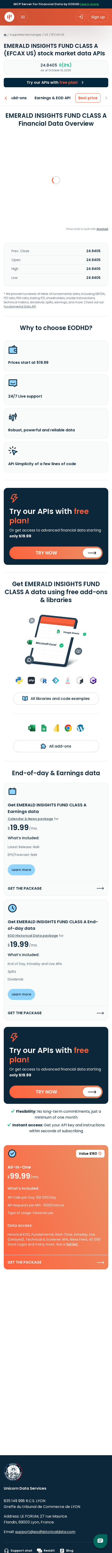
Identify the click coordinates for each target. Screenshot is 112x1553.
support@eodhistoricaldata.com (45, 1531)
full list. (72, 1244)
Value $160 (90, 1154)
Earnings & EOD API (53, 98)
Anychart (102, 229)
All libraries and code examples (56, 698)
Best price (88, 98)
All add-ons (56, 746)
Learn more (89, 4)
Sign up (98, 17)
